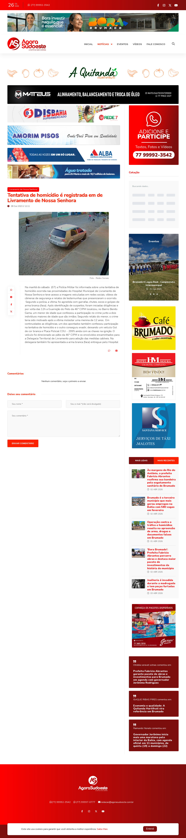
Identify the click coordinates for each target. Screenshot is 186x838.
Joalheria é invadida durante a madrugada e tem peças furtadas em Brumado (161, 584)
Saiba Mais (102, 829)
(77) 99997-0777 (84, 802)
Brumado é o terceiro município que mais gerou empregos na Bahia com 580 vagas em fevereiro (161, 504)
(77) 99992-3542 (39, 5)
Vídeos (137, 44)
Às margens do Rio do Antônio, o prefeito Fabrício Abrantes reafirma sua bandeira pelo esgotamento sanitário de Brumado (161, 478)
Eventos (122, 44)
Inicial (88, 44)
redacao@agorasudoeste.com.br (116, 802)
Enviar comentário (23, 443)
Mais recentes (166, 460)
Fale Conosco (156, 44)
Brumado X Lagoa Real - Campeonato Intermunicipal (154, 283)
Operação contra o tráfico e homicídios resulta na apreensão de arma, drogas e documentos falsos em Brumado (161, 529)
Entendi (150, 829)
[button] (150, 294)
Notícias (105, 44)
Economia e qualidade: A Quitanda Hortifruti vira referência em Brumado (149, 708)
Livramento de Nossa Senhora (23, 189)
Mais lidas (141, 460)
